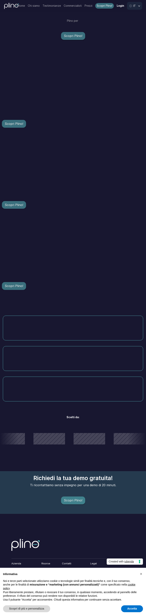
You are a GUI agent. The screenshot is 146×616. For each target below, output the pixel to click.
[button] (141, 574)
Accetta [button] (132, 608)
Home (21, 5)
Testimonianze (52, 5)
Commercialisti (73, 5)
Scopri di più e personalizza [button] (26, 608)
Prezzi (88, 5)
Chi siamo (34, 5)
